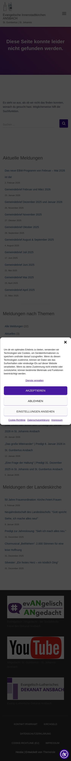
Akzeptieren (35, 400)
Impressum (56, 429)
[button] (65, 352)
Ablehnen (35, 410)
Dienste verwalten (35, 390)
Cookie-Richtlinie (16, 429)
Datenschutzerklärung (38, 429)
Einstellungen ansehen (35, 421)
